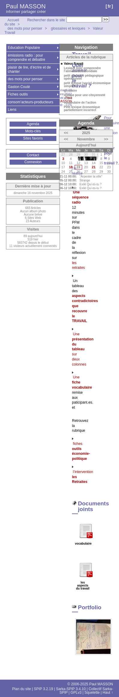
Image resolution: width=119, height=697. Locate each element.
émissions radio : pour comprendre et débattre (26, 57)
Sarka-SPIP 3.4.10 (71, 689)
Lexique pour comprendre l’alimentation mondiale (82, 70)
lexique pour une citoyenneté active (84, 97)
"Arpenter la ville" (90, 176)
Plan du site (21, 689)
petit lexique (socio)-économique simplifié (87, 85)
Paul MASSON (26, 6)
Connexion (32, 162)
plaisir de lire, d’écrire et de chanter (29, 69)
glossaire (70, 90)
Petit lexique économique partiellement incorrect (82, 109)
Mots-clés (32, 131)
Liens (12, 109)
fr (109, 6)
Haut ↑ (108, 692)
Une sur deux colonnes (83, 349)
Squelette (92, 692)
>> (106, 139)
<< (66, 133)
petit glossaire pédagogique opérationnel (84, 77)
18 (71, 167)
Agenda (33, 124)
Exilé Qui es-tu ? (90, 184)
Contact (33, 155)
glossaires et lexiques (68, 28)
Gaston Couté (19, 87)
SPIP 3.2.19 (43, 689)
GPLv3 (76, 692)
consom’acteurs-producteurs (30, 102)
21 (93, 167)
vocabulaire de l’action (80, 102)
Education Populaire (24, 48)
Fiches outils (18, 94)
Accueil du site (11, 22)
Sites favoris (33, 138)
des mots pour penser (25, 28)
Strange (84, 180)
